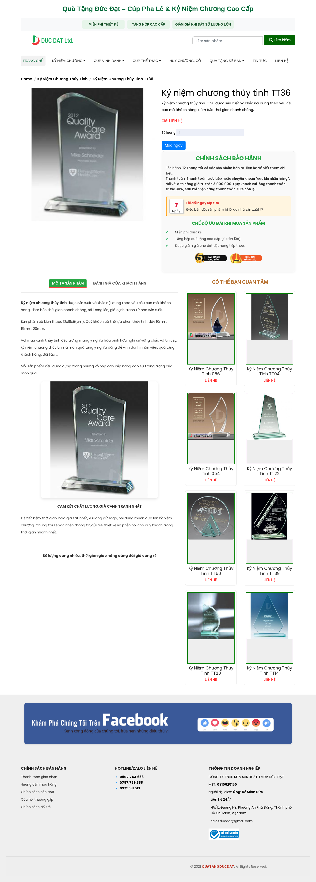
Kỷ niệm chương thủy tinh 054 (210, 471)
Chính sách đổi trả (36, 807)
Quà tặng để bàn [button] (225, 61)
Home (26, 79)
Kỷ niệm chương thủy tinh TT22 (269, 471)
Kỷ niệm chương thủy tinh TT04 (269, 371)
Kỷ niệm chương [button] (67, 61)
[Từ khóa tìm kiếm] (227, 40)
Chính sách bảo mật (37, 792)
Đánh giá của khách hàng (121, 283)
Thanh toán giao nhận (39, 777)
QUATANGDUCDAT (218, 866)
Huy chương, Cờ (185, 61)
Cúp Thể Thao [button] (145, 61)
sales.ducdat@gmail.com (232, 821)
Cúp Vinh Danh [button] (108, 61)
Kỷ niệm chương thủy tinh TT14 (269, 670)
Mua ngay (174, 145)
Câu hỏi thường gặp (37, 799)
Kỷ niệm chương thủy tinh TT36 (123, 79)
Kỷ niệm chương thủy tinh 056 (210, 371)
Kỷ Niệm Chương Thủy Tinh (62, 79)
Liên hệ (281, 61)
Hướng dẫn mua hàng (39, 784)
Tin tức (260, 61)
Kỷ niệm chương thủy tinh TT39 (269, 570)
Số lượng (168, 132)
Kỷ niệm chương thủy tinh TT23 (210, 670)
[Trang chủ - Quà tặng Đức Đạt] (52, 40)
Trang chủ (33, 61)
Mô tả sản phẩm (66, 283)
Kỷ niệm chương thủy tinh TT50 (210, 570)
